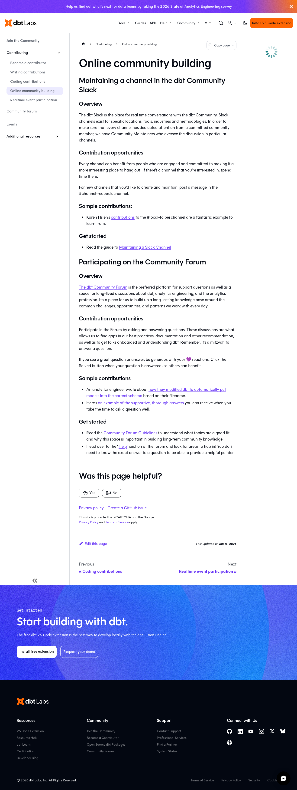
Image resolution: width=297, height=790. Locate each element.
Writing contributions (27, 72)
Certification (26, 751)
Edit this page (93, 543)
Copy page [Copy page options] (221, 45)
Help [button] (164, 23)
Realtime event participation (33, 100)
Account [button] (232, 25)
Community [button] (186, 23)
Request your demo (79, 651)
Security (254, 780)
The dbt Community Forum (103, 287)
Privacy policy (91, 508)
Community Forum (100, 751)
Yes (89, 493)
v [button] (206, 22)
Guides (140, 23)
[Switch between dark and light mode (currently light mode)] (245, 23)
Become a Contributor (103, 737)
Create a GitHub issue (127, 508)
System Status (167, 751)
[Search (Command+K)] (221, 23)
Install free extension (36, 651)
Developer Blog (27, 758)
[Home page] (83, 43)
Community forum (21, 111)
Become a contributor (28, 63)
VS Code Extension (30, 731)
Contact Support (169, 731)
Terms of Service (117, 522)
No (111, 493)
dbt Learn (24, 744)
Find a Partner (167, 744)
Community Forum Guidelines (130, 433)
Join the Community (22, 40)
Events (11, 124)
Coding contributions (27, 81)
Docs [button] (121, 23)
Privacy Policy (88, 522)
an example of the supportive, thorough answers (141, 403)
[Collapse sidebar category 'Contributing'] (59, 53)
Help (123, 446)
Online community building (32, 90)
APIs (153, 23)
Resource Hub (27, 737)
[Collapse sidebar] (35, 580)
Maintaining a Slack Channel (145, 247)
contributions (123, 217)
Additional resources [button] (23, 136)
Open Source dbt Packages (106, 744)
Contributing (17, 52)
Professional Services (172, 737)
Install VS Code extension (271, 23)
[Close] (291, 6)
